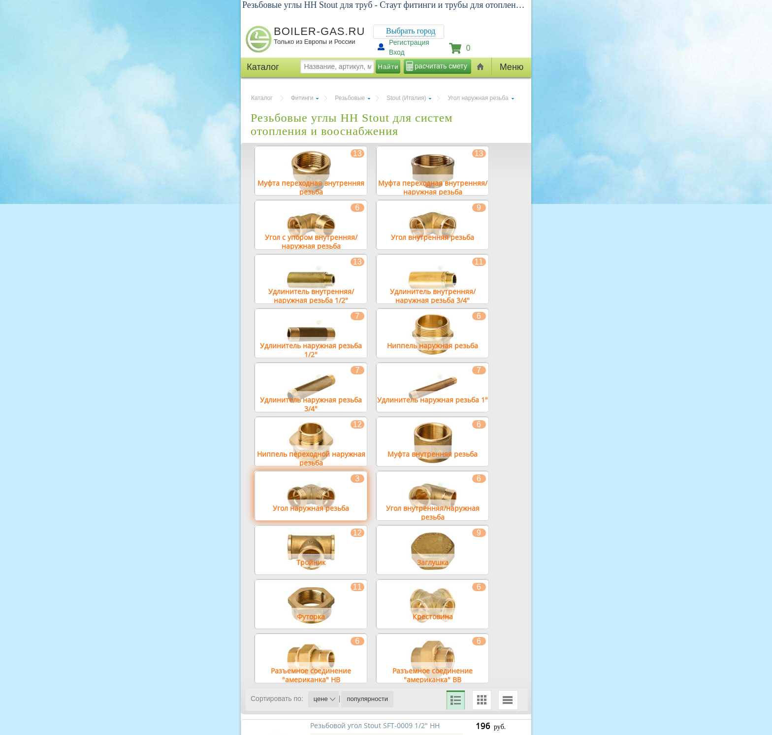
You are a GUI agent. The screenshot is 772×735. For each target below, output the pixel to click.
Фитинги (302, 98)
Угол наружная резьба (478, 98)
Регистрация (409, 42)
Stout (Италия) (406, 98)
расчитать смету (441, 66)
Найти (388, 66)
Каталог (262, 98)
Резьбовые (350, 98)
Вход (397, 52)
